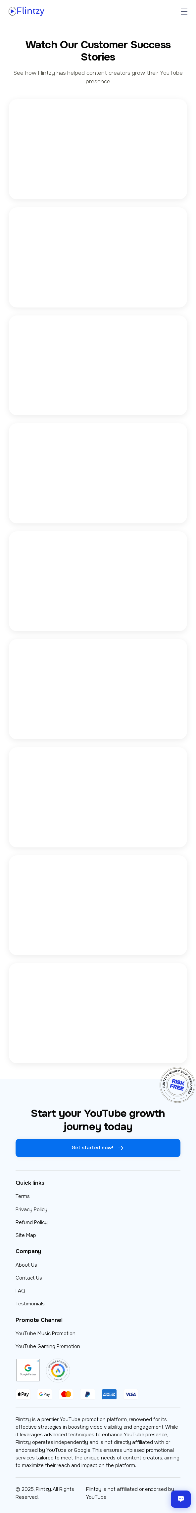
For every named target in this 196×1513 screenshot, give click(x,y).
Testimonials (30, 1303)
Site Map (26, 1235)
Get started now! (98, 1148)
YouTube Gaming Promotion (48, 1346)
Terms (23, 1196)
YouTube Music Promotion (45, 1333)
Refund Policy (32, 1222)
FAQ (20, 1291)
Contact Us (29, 1278)
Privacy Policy (31, 1209)
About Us (26, 1265)
